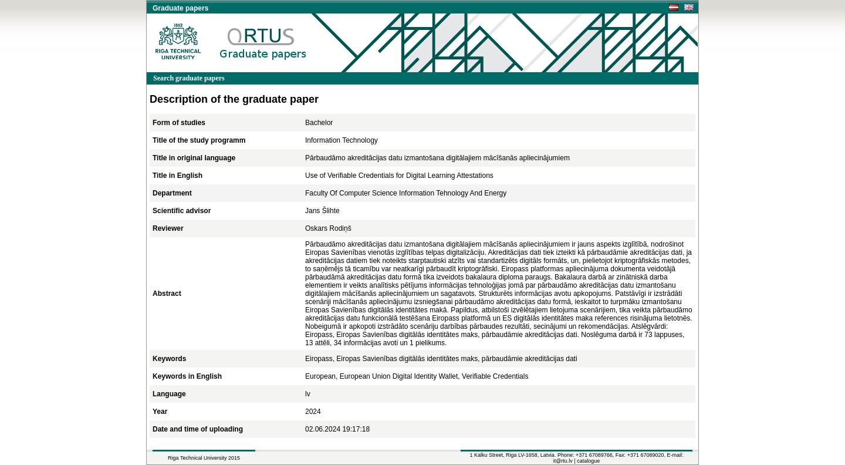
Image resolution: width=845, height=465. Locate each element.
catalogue (588, 461)
